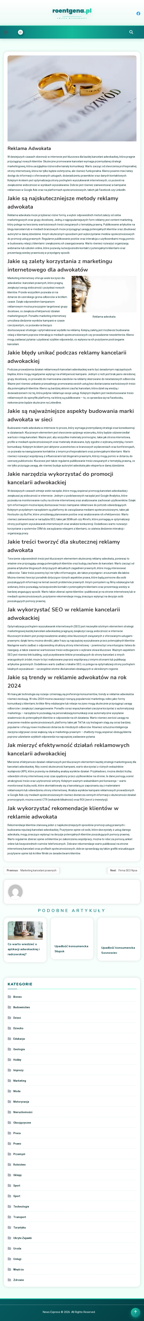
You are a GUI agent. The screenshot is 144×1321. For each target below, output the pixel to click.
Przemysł (19, 1154)
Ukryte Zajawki (22, 1238)
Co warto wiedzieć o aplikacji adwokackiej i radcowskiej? (24, 949)
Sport (16, 1185)
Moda (16, 1091)
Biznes (17, 996)
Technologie (21, 1206)
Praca (17, 1133)
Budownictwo (21, 1007)
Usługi (17, 1259)
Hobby (17, 1059)
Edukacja (19, 1038)
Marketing (19, 1080)
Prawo (17, 1143)
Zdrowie (18, 1279)
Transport (19, 1217)
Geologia (19, 1049)
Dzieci (17, 1017)
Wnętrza (18, 1269)
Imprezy (18, 1070)
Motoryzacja (21, 1101)
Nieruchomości (22, 1112)
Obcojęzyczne (22, 1122)
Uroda (17, 1248)
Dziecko (18, 1028)
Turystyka (19, 1227)
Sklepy (17, 1175)
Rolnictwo (19, 1164)
